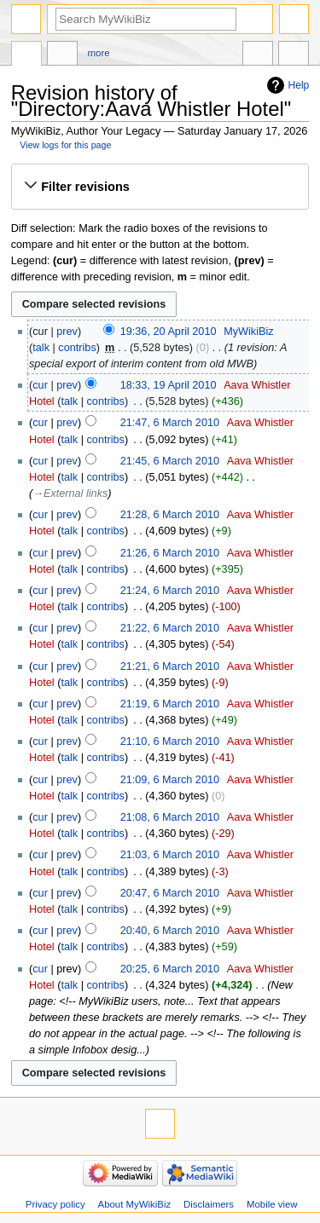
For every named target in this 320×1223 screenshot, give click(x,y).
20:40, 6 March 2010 (169, 931)
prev (67, 331)
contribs (77, 348)
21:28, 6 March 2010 (169, 515)
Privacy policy (55, 1204)
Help (299, 85)
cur (40, 385)
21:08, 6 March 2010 (169, 817)
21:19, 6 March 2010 (169, 704)
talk (40, 348)
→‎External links (70, 493)
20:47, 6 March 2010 (169, 893)
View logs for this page (65, 145)
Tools (293, 55)
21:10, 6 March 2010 (169, 741)
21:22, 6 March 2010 (169, 628)
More (99, 53)
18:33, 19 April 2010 (168, 385)
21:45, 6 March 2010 (169, 461)
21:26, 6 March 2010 (169, 553)
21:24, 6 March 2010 (169, 591)
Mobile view (272, 1204)
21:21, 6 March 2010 (169, 666)
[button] (159, 187)
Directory (26, 55)
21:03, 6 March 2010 (169, 855)
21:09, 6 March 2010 (169, 780)
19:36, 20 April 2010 (168, 331)
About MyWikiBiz (135, 1204)
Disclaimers (208, 1204)
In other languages (257, 55)
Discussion (62, 55)
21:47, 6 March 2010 (169, 423)
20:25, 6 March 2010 (169, 969)
